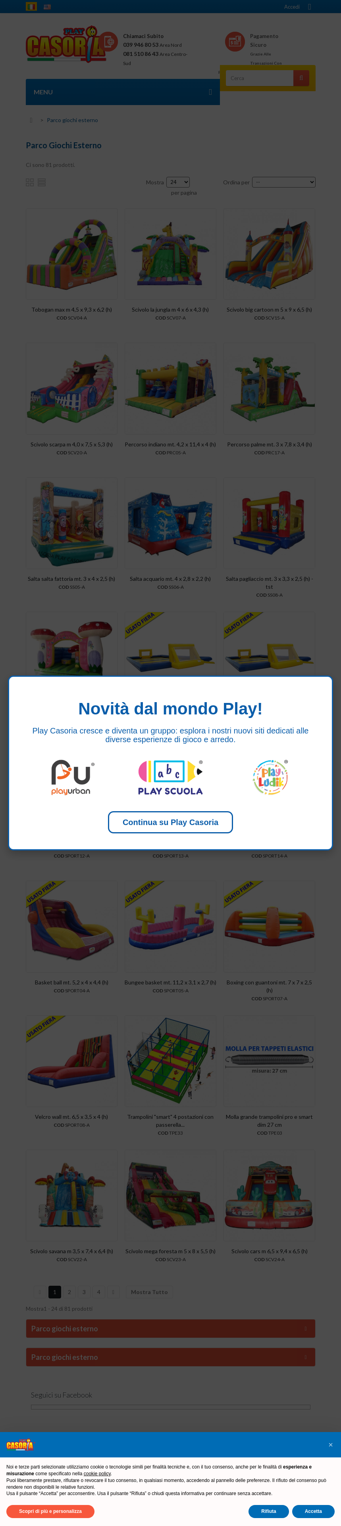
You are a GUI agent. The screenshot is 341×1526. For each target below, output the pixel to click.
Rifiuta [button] (268, 1511)
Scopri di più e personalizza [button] (50, 1511)
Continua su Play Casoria (170, 822)
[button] (330, 1444)
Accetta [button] (313, 1511)
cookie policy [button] (97, 1473)
